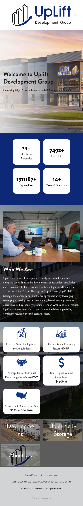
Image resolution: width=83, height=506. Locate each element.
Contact (35, 474)
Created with (41, 498)
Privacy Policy (52, 474)
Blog (43, 474)
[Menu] (75, 15)
